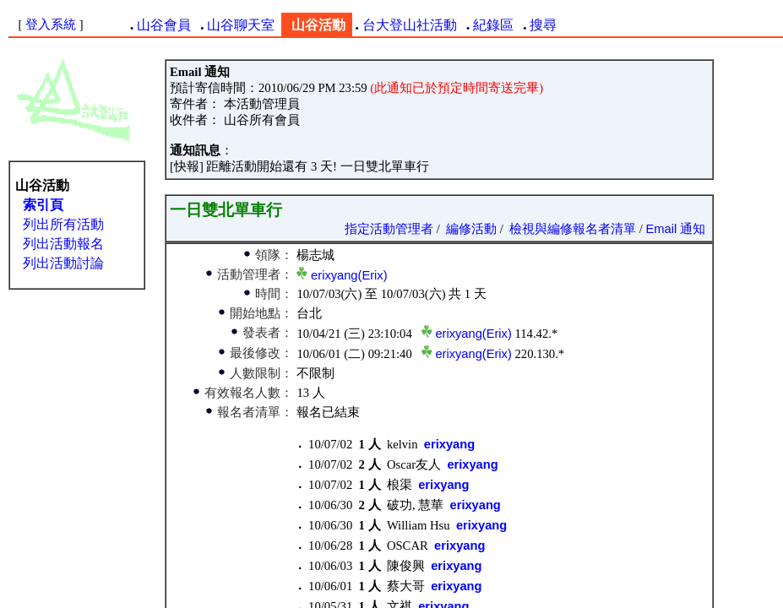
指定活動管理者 (389, 229)
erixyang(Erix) (349, 275)
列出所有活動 (63, 224)
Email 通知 (676, 229)
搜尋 (543, 25)
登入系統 (50, 24)
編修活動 (471, 229)
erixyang (449, 444)
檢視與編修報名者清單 (572, 229)
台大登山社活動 (409, 25)
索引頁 (43, 205)
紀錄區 (493, 25)
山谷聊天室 (241, 25)
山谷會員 (164, 25)
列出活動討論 (63, 263)
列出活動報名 (63, 243)
